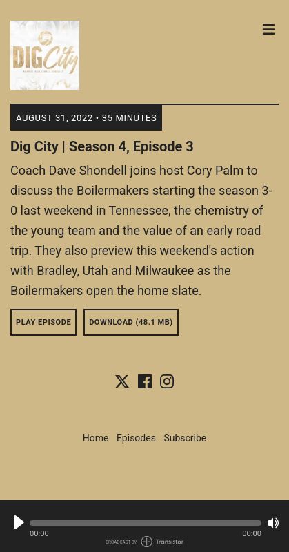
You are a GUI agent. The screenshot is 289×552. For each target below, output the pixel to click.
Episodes (136, 438)
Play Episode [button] (43, 322)
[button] (145, 523)
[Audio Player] (144, 526)
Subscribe (184, 438)
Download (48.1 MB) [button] (131, 322)
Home (96, 438)
